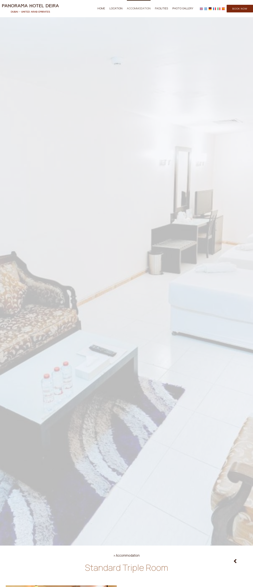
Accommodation (139, 8)
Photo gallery (182, 8)
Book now (239, 8)
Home (101, 8)
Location (115, 8)
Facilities (161, 8)
